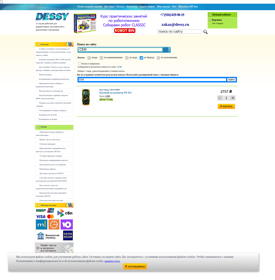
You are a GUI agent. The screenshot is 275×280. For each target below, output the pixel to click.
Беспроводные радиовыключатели (54, 79)
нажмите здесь (112, 261)
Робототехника (45, 75)
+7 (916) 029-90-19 (172, 15)
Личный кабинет (221, 14)
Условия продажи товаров (50, 156)
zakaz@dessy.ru (175, 24)
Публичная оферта (47, 169)
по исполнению (167, 57)
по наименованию (111, 57)
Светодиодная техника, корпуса (53, 110)
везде (92, 57)
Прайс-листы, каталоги (49, 139)
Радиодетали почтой (48, 115)
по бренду (147, 57)
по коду (131, 57)
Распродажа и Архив (48, 119)
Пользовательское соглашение (52, 165)
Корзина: (217, 20)
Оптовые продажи (47, 144)
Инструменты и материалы (51, 91)
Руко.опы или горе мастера (51, 200)
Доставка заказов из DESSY (51, 173)
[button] (165, 50)
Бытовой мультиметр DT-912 (115, 92)
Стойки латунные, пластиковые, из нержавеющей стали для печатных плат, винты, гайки (53, 52)
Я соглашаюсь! (135, 266)
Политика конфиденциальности (53, 160)
